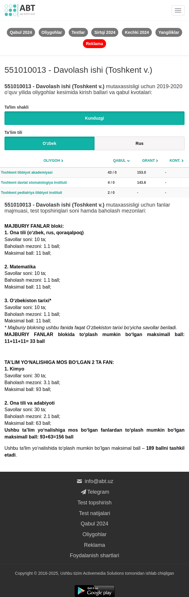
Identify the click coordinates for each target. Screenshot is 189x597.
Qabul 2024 (94, 524)
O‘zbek (49, 143)
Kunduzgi (94, 118)
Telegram (94, 492)
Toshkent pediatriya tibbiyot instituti (31, 193)
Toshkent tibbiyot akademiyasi (27, 172)
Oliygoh (52, 161)
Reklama (94, 545)
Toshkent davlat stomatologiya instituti (34, 182)
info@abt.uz (95, 481)
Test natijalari (94, 513)
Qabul (119, 161)
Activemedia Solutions (103, 573)
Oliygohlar (94, 534)
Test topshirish (94, 503)
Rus (139, 143)
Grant (148, 161)
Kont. (175, 161)
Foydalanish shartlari (94, 555)
